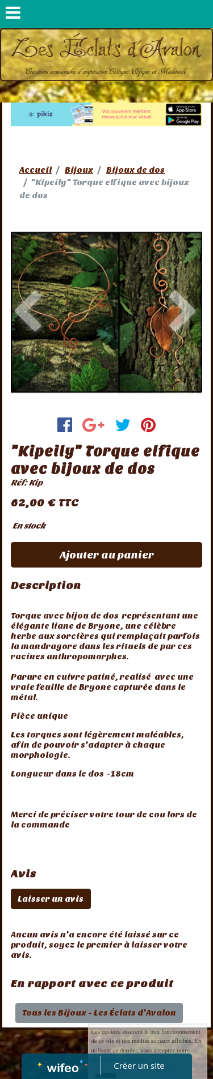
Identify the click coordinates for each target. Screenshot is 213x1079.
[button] (25, 312)
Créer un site (139, 1065)
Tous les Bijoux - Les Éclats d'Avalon (99, 1013)
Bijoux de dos (135, 170)
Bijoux (79, 170)
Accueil (35, 170)
